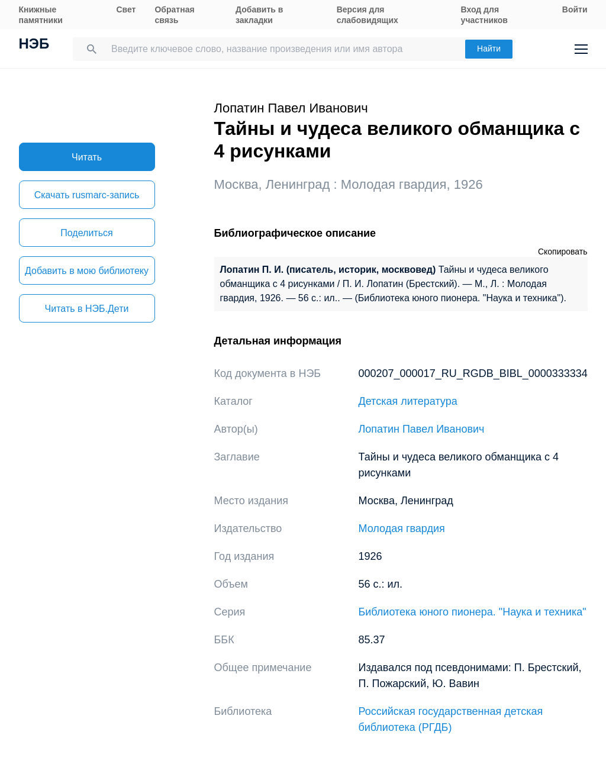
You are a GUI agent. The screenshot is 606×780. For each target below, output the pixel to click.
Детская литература (408, 401)
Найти (489, 48)
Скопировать (563, 251)
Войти (575, 9)
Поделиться (86, 233)
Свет (126, 9)
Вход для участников (484, 15)
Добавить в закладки (259, 15)
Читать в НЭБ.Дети (87, 309)
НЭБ (34, 44)
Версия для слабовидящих (367, 15)
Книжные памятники (41, 15)
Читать (87, 157)
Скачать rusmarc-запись (87, 195)
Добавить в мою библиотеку (87, 271)
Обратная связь (174, 15)
